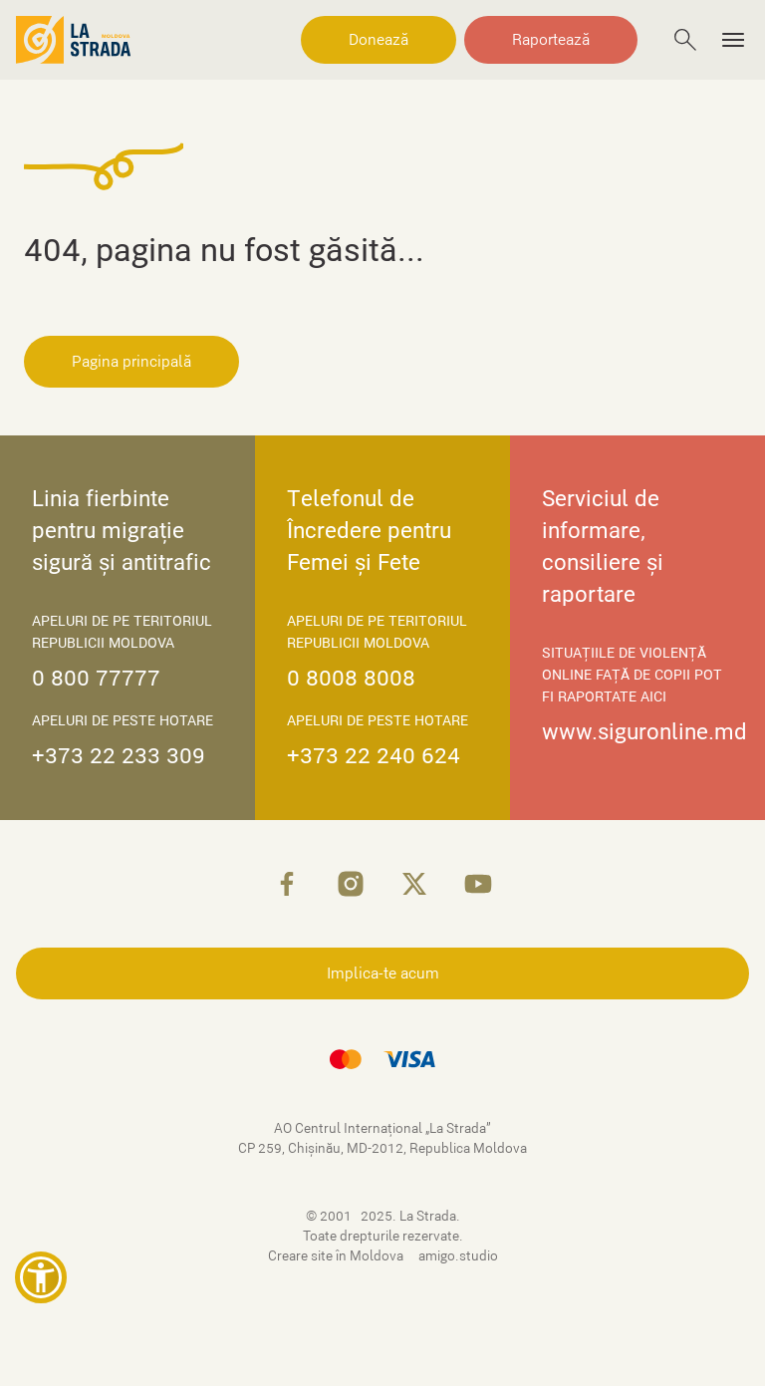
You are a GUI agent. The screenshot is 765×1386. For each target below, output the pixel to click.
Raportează (551, 40)
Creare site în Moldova (337, 1256)
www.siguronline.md (644, 731)
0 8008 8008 (351, 678)
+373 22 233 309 (118, 755)
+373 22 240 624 (373, 755)
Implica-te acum (383, 973)
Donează (378, 40)
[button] (41, 1277)
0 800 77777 (96, 678)
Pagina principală (131, 362)
